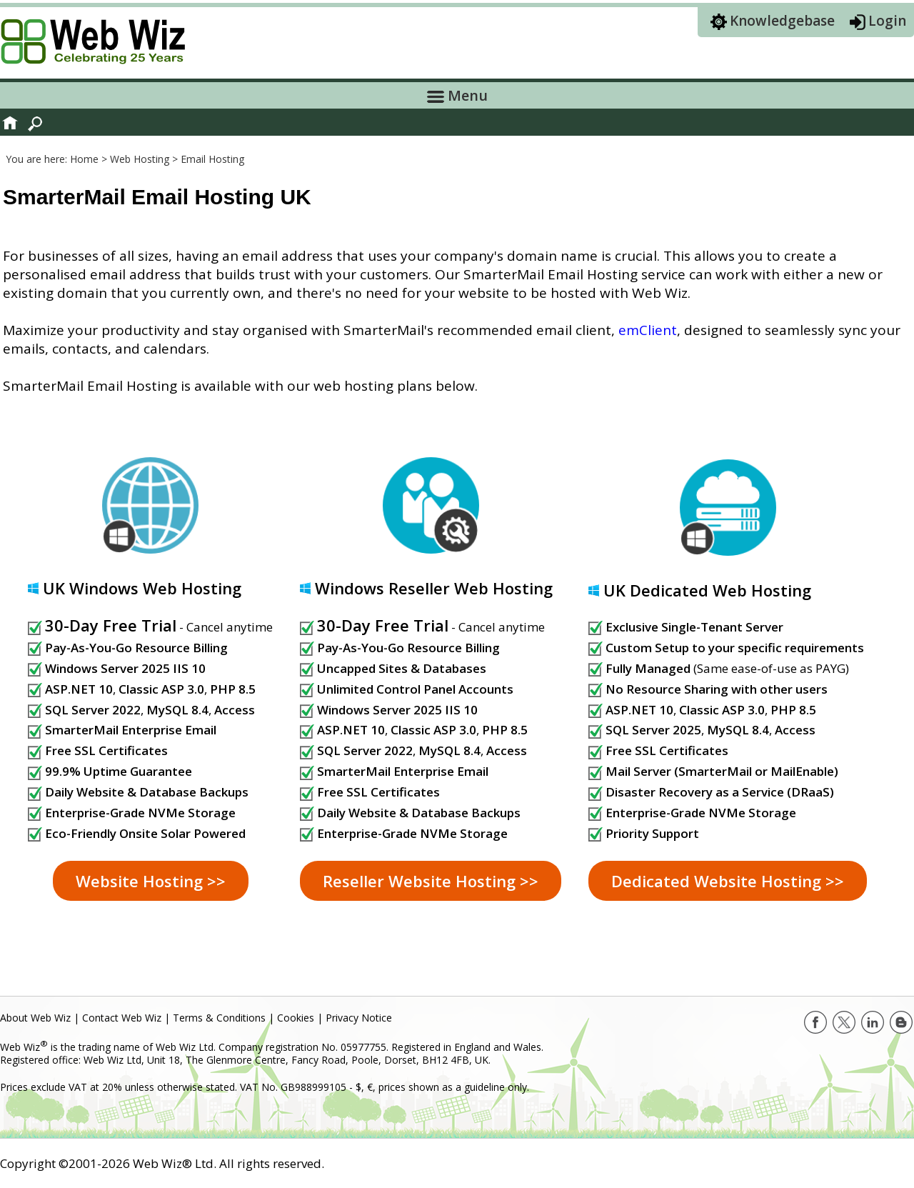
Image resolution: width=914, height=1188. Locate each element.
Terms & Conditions (219, 1017)
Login (887, 20)
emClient (647, 330)
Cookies (295, 1017)
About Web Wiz (35, 1017)
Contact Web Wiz (121, 1017)
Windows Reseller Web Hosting (434, 588)
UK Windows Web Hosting (142, 588)
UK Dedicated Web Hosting (707, 590)
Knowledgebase (782, 20)
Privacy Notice (359, 1017)
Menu (457, 95)
